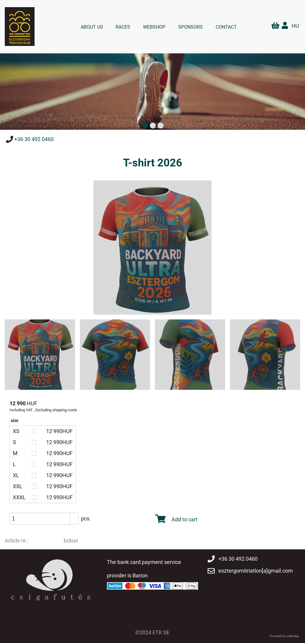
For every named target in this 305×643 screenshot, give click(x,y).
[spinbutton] (46, 518)
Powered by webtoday (284, 635)
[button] (74, 515)
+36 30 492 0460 (34, 139)
